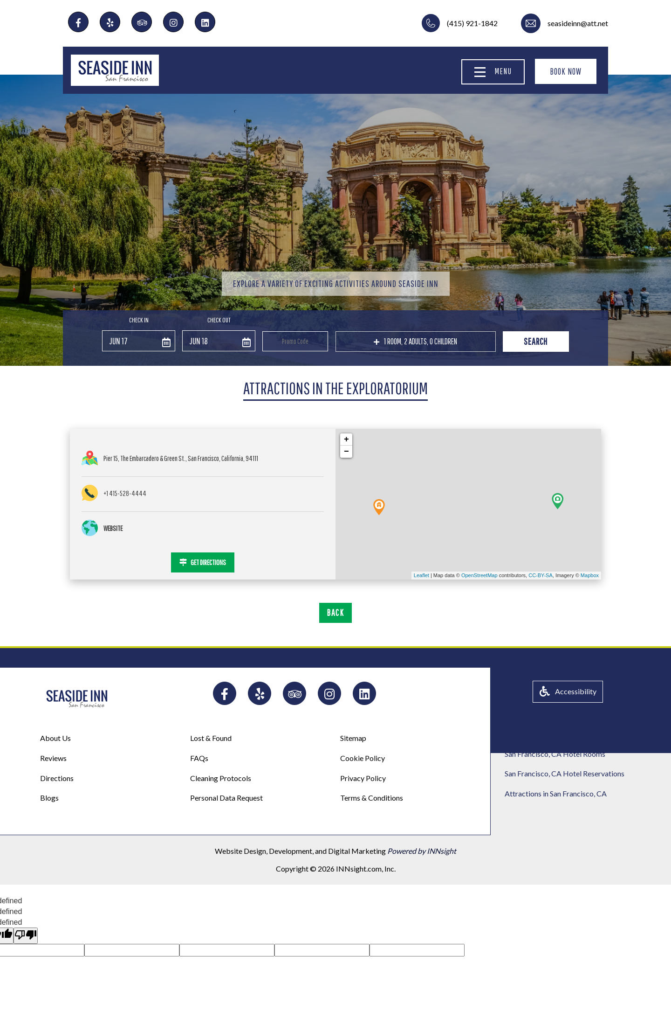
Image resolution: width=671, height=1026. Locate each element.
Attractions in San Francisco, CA (556, 793)
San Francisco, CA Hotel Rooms (555, 753)
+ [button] (346, 439)
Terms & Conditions (371, 797)
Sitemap (353, 737)
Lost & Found (211, 737)
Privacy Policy (363, 778)
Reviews (53, 758)
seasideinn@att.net (578, 23)
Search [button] (536, 341)
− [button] (346, 451)
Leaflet (421, 575)
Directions (57, 778)
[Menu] (480, 72)
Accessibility (568, 691)
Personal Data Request (226, 797)
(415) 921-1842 (472, 23)
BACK (335, 612)
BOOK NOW (566, 71)
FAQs (199, 758)
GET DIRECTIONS (202, 562)
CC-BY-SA (540, 575)
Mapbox (590, 575)
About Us (55, 737)
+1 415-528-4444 (124, 493)
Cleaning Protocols (220, 778)
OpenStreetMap (479, 575)
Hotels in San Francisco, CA (548, 733)
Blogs (49, 797)
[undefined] (26, 936)
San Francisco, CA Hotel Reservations (564, 773)
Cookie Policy (362, 758)
